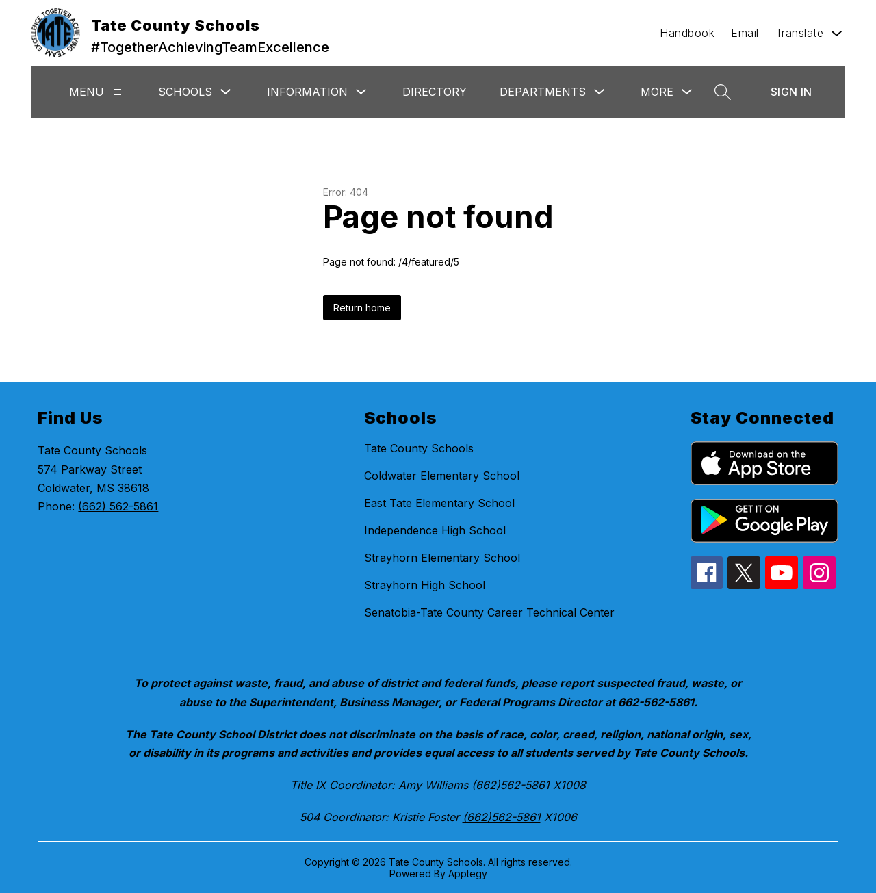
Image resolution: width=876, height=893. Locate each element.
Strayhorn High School (424, 585)
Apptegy (467, 873)
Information (307, 92)
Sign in (791, 92)
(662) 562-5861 (118, 506)
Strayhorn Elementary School (442, 558)
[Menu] (117, 92)
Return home (362, 307)
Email (745, 33)
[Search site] (722, 91)
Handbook (687, 33)
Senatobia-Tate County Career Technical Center (489, 612)
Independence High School (435, 530)
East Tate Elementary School (439, 503)
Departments (543, 92)
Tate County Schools (419, 448)
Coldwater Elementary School (441, 475)
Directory (434, 92)
